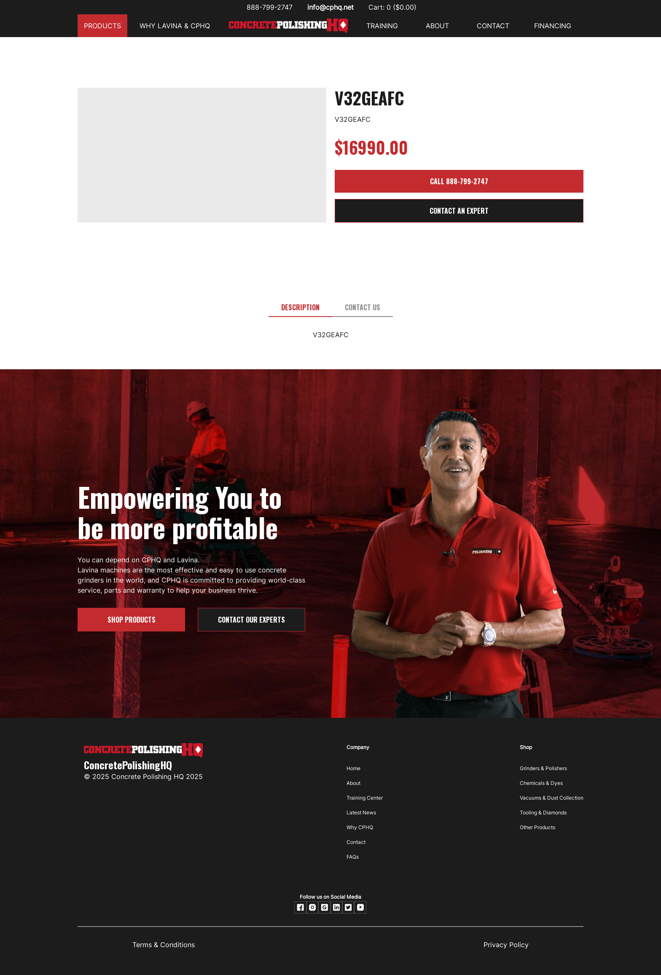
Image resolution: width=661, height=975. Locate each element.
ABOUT (437, 25)
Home (353, 768)
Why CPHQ (360, 827)
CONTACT (493, 25)
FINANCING (552, 25)
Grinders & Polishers (543, 768)
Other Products (537, 827)
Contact (356, 842)
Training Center (365, 798)
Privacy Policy (506, 944)
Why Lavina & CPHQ (175, 25)
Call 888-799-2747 (459, 181)
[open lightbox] (202, 99)
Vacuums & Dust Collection (551, 798)
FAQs (353, 857)
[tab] (300, 307)
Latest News (361, 812)
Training (382, 25)
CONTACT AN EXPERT (459, 211)
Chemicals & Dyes (541, 783)
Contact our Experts (251, 620)
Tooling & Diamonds (543, 812)
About (353, 783)
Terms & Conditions (163, 944)
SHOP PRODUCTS (131, 620)
